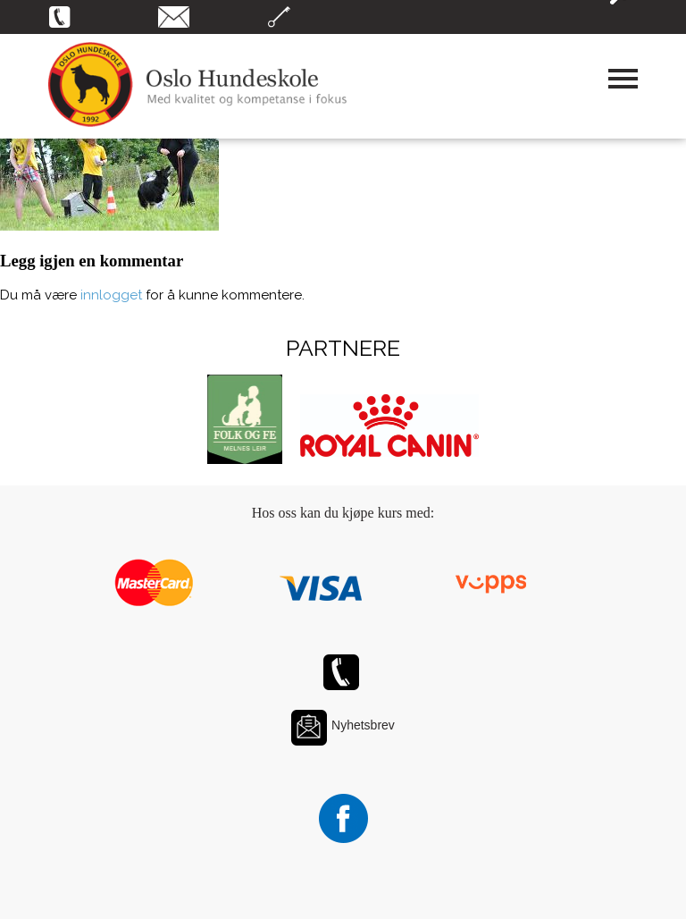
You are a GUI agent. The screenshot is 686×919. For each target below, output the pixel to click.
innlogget (111, 295)
